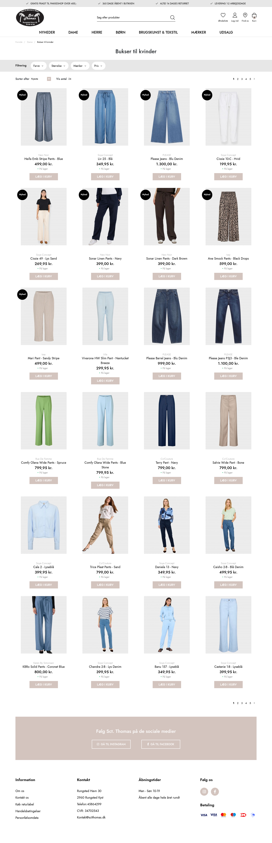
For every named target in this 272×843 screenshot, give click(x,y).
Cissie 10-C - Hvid (228, 160)
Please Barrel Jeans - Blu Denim (166, 363)
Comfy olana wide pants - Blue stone (105, 471)
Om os (19, 800)
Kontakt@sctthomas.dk (91, 826)
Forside (18, 41)
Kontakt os (22, 806)
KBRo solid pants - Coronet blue (44, 676)
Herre (97, 32)
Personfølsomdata (27, 826)
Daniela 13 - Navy (166, 574)
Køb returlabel (24, 813)
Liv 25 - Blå (105, 160)
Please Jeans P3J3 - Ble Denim (228, 363)
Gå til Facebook (161, 753)
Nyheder (47, 32)
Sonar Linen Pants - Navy (105, 261)
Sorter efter (22, 79)
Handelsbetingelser (28, 820)
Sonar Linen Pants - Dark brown (166, 261)
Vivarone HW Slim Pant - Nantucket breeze (105, 365)
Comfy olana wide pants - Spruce (43, 468)
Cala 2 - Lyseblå (43, 574)
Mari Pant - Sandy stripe (44, 363)
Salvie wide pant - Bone (228, 468)
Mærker (198, 32)
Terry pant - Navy (167, 468)
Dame (73, 32)
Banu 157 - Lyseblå (167, 676)
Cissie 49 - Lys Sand (43, 261)
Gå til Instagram (111, 753)
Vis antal (61, 79)
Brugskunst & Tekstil (158, 32)
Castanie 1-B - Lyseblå (228, 676)
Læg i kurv (43, 178)
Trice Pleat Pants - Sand (105, 574)
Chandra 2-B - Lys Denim (105, 676)
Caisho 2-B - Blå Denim (228, 574)
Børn (120, 32)
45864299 (94, 813)
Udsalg (226, 32)
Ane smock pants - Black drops (228, 261)
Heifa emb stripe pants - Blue (43, 160)
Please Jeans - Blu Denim (167, 160)
